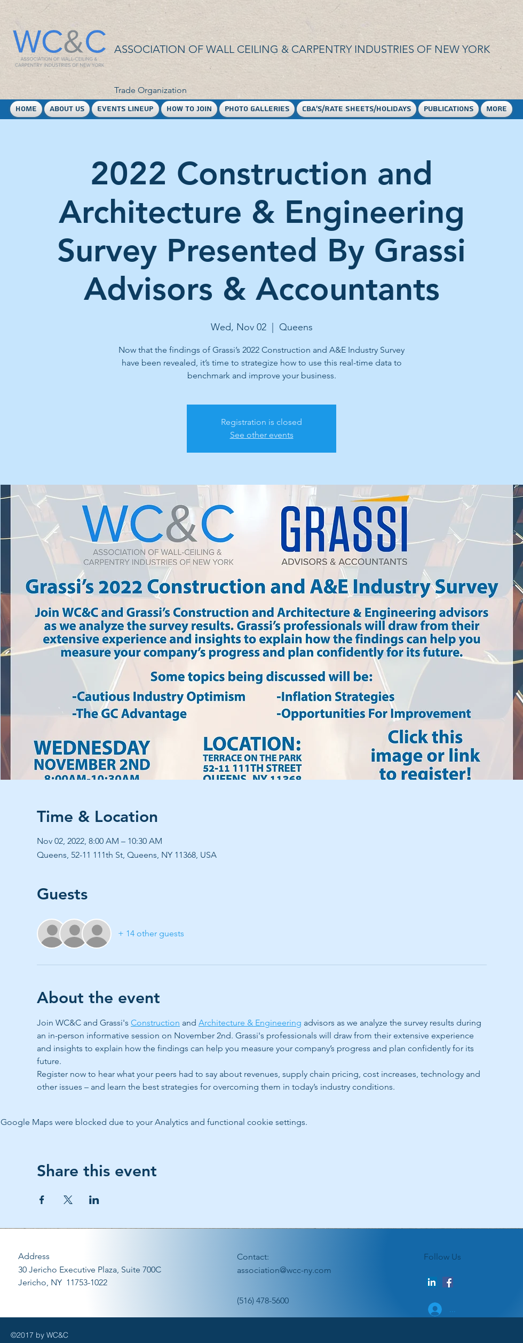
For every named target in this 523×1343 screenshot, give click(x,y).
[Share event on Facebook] (42, 1199)
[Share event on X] (68, 1199)
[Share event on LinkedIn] (94, 1199)
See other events (262, 435)
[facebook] (447, 1282)
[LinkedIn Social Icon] (431, 1282)
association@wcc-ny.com (284, 1270)
